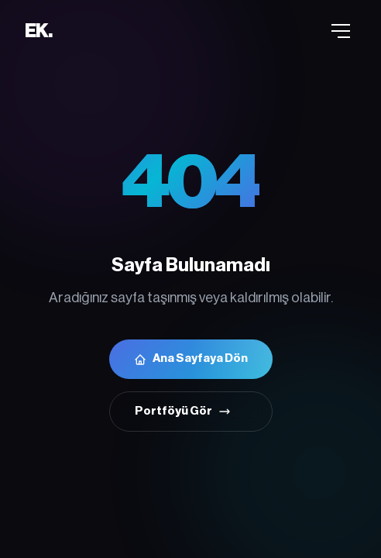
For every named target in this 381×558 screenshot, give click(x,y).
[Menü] (340, 31)
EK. (38, 31)
